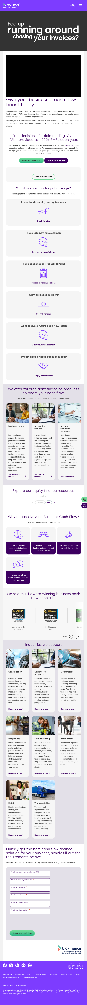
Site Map (77, 973)
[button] (69, 5)
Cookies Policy (53, 973)
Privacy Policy (7, 973)
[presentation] (27, 920)
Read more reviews (43, 177)
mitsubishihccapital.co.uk (11, 976)
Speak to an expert (56, 160)
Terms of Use (19, 973)
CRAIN (29, 973)
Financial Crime (66, 973)
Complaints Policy (40, 973)
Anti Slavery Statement (29, 976)
